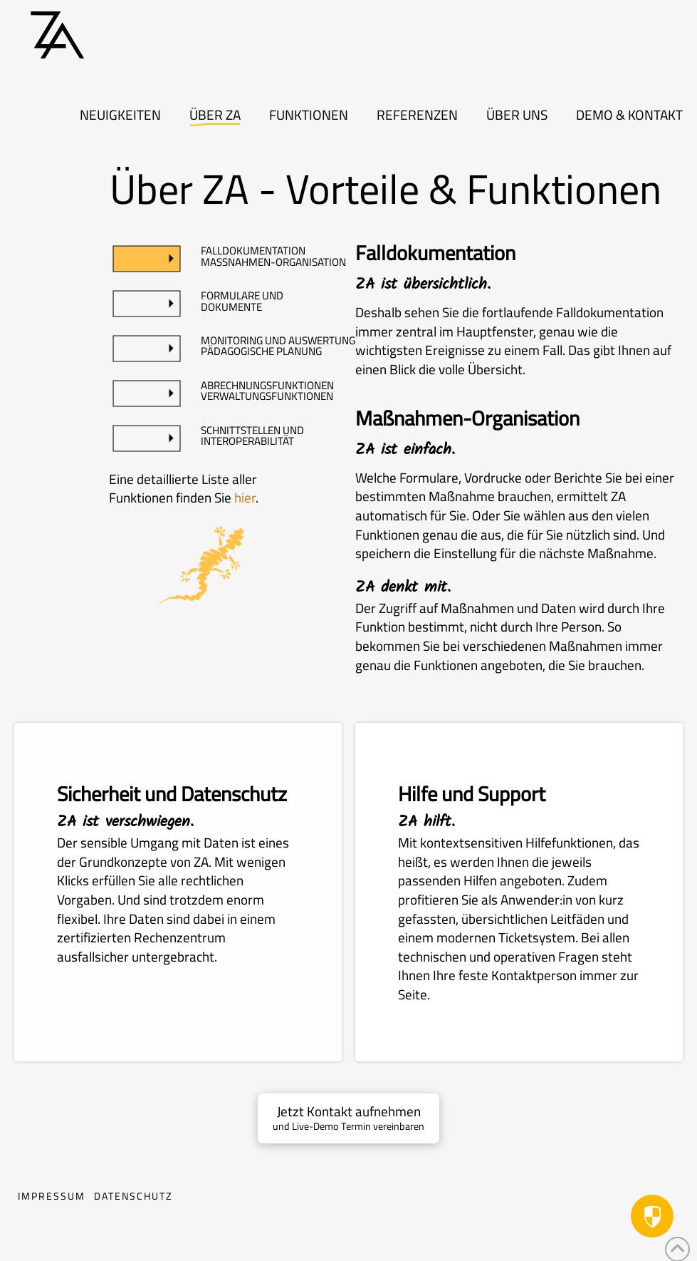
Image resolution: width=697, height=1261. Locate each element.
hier (245, 497)
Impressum (51, 1197)
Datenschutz (133, 1197)
